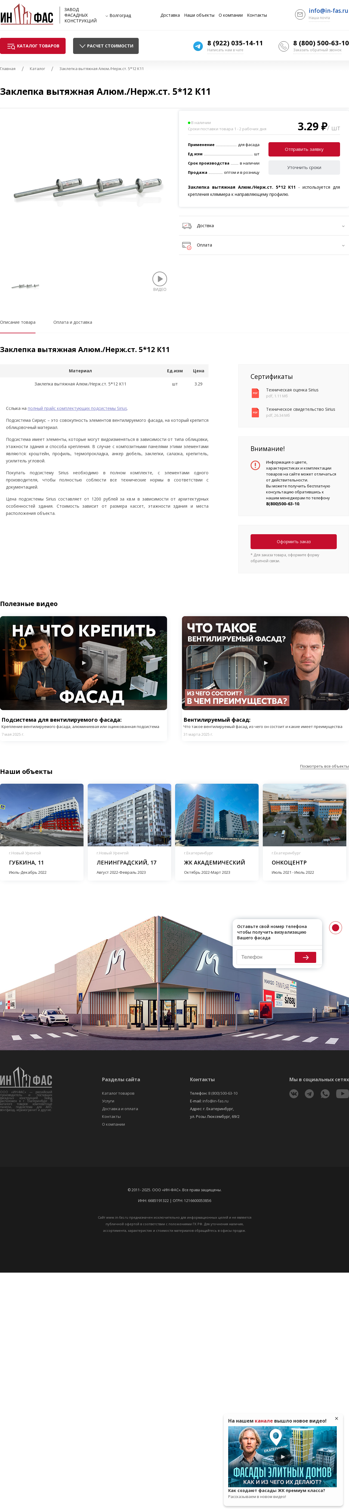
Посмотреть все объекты (324, 766)
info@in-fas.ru (328, 11)
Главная (8, 68)
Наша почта (319, 17)
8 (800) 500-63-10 (321, 42)
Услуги (108, 1101)
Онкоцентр (289, 862)
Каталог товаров (118, 1093)
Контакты (257, 15)
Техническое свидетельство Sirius (300, 409)
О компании (231, 15)
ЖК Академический (214, 862)
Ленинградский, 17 (126, 862)
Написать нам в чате (225, 49)
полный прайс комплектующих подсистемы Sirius (77, 408)
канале (264, 1421)
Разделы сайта (121, 1079)
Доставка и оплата (120, 1108)
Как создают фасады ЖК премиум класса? (282, 1493)
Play (83, 663)
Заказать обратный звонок (317, 49)
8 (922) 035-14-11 (235, 42)
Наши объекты (199, 15)
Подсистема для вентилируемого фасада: (83, 722)
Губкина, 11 (26, 862)
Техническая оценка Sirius (292, 390)
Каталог (37, 68)
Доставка (170, 15)
